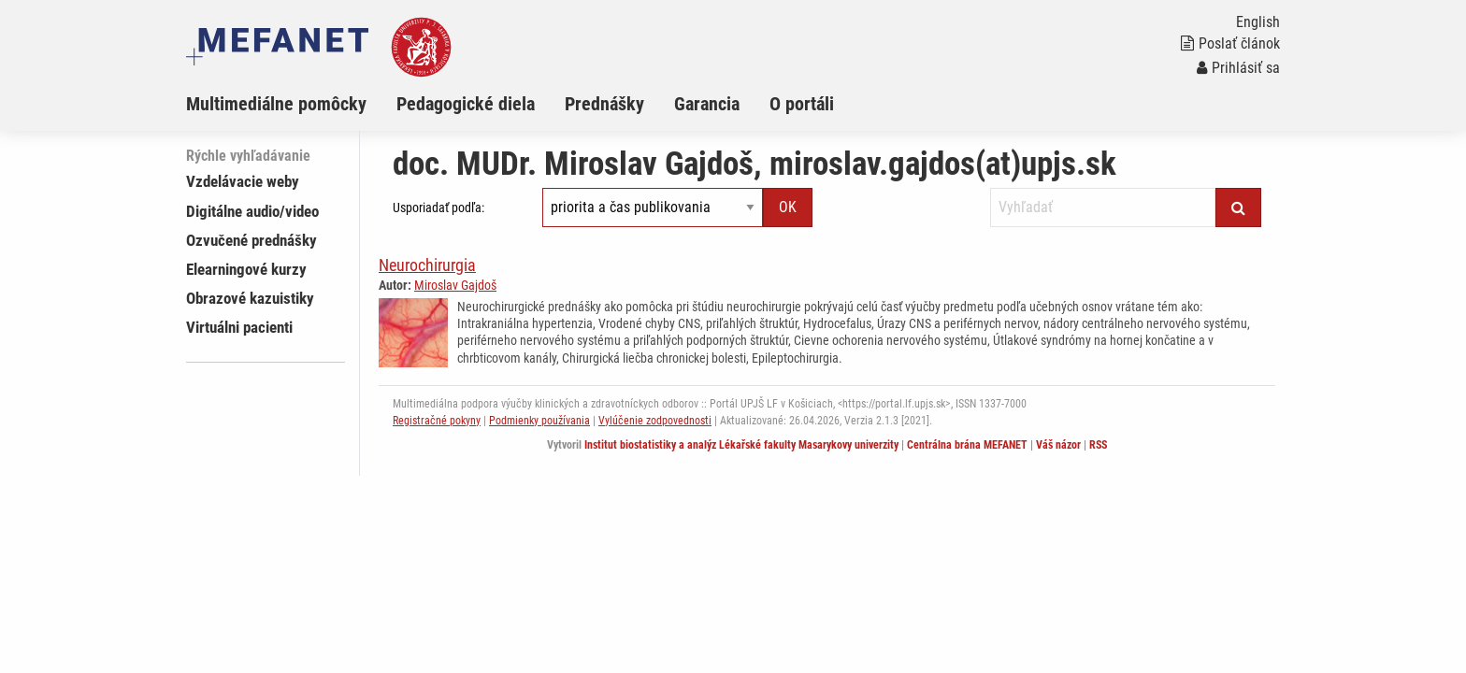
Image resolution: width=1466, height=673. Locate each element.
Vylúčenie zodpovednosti (654, 420)
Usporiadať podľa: (438, 207)
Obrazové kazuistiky (250, 298)
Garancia (707, 104)
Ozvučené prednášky (251, 240)
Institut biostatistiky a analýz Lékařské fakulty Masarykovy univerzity (741, 444)
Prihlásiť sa (1238, 68)
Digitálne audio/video (252, 211)
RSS (1098, 444)
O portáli (801, 104)
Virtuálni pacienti (239, 327)
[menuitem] (291, 103)
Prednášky (604, 104)
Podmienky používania (539, 420)
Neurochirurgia (427, 265)
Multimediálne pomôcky (276, 104)
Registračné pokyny (437, 420)
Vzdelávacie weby (242, 181)
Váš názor (1058, 444)
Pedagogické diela (465, 104)
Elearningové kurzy (246, 269)
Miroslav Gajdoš (455, 285)
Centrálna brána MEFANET (967, 444)
